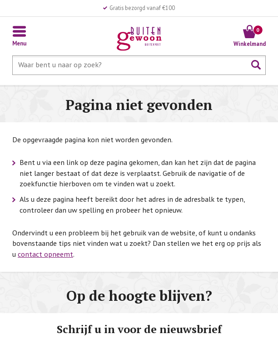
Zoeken (256, 65)
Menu (19, 43)
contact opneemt (45, 254)
